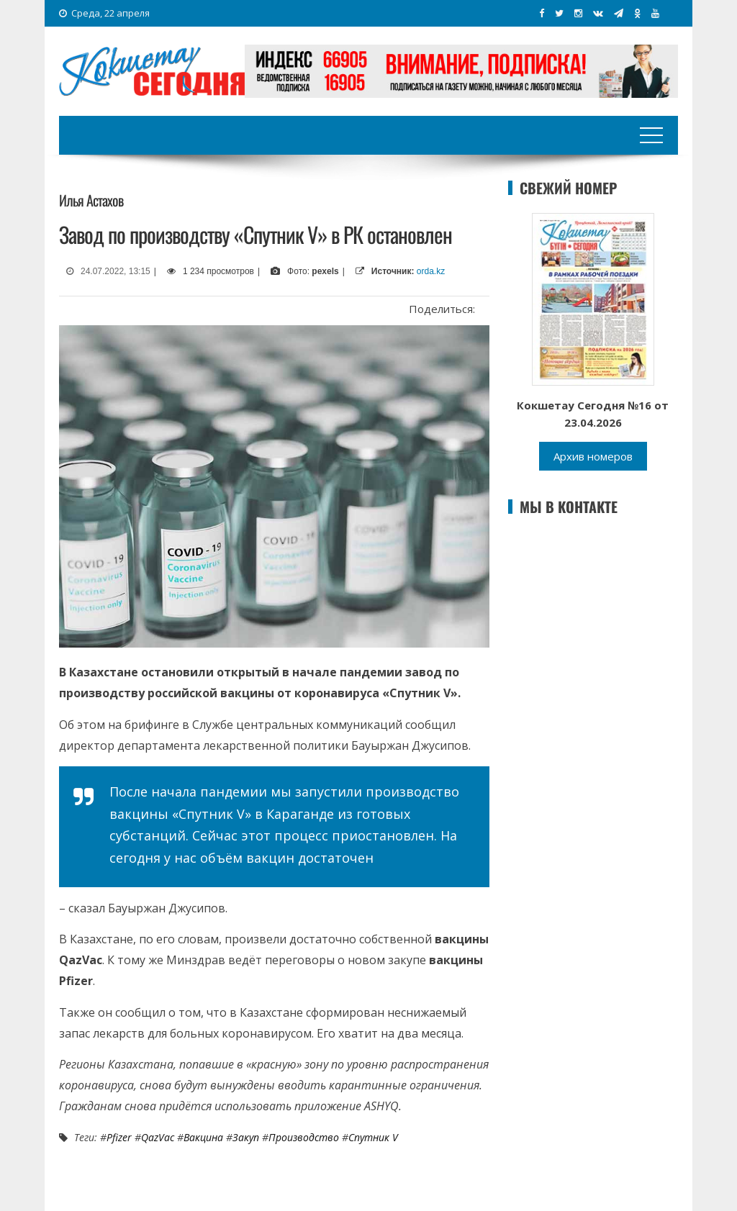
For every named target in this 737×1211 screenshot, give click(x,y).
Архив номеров (593, 456)
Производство (303, 1137)
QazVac (157, 1137)
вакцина (203, 1137)
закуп (245, 1137)
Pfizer (119, 1137)
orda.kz (431, 271)
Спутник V (373, 1137)
